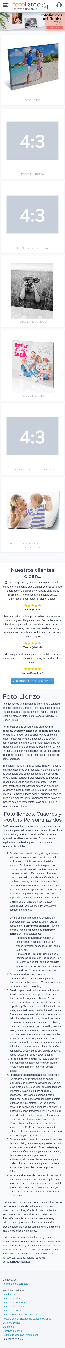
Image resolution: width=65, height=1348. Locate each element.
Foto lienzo (9, 1294)
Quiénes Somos (11, 1322)
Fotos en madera (12, 1298)
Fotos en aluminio (12, 1310)
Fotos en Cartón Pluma (15, 1302)
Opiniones (8, 1326)
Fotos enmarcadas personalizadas (22, 1314)
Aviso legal (32, 1334)
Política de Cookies (13, 1334)
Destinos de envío (13, 1330)
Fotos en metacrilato (14, 1306)
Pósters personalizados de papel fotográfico (27, 1318)
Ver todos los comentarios (32, 681)
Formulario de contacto (15, 1283)
